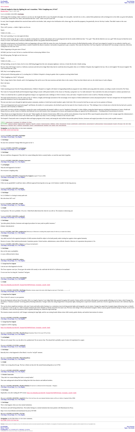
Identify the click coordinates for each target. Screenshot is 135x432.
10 (1, 259)
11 (1, 277)
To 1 (16, 149)
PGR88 (21, 203)
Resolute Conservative (24, 160)
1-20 (4, 130)
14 (1, 333)
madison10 (22, 216)
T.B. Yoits (22, 413)
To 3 (16, 387)
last (18, 130)
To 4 (16, 279)
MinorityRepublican (25, 358)
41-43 (12, 130)
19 (1, 398)
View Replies (18, 137)
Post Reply (4, 137)
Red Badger (22, 135)
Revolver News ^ (5, 11)
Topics (126, 2)
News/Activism (130, 1)
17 (1, 370)
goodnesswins (22, 231)
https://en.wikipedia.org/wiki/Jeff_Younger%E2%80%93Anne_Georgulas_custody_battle (25, 285)
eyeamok (21, 188)
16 (1, 358)
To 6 (16, 217)
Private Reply (11, 137)
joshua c (22, 259)
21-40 (8, 130)
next (15, 130)
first (2, 130)
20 (1, 413)
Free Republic (4, 1)
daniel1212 (22, 398)
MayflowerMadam (24, 385)
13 (1, 317)
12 (1, 290)
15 (1, 345)
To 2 (16, 177)
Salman (21, 244)
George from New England (26, 176)
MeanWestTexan (24, 333)
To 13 (16, 346)
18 (1, 385)
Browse (2, 2)
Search (7, 2)
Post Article (131, 2)
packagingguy (22, 148)
